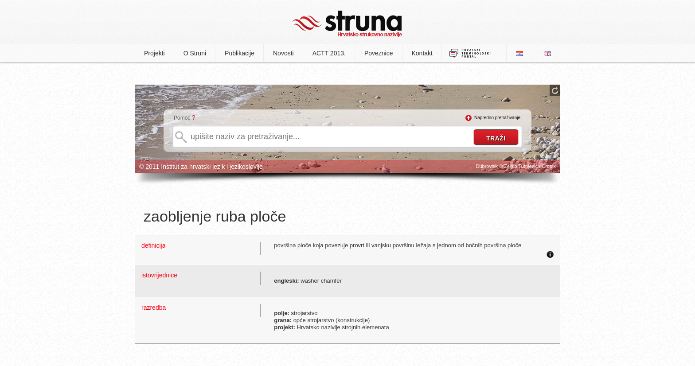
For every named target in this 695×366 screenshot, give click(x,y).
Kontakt (422, 53)
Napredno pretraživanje (497, 117)
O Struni (195, 53)
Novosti (283, 53)
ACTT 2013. (329, 53)
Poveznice (378, 53)
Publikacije (239, 53)
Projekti (154, 53)
